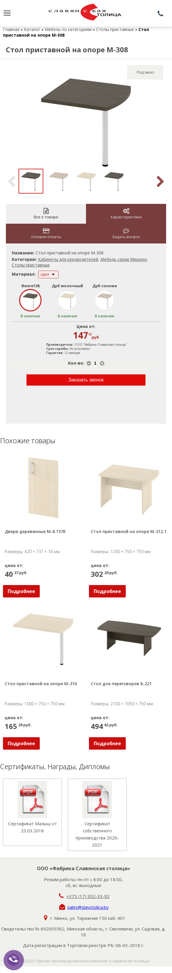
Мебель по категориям (68, 29)
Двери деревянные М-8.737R (35, 531)
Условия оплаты (46, 233)
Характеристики (126, 214)
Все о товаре (46, 214)
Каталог (32, 29)
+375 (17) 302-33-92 (88, 896)
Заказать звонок (86, 379)
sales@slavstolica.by (88, 907)
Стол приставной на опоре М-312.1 (128, 531)
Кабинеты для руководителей (68, 259)
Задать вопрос (126, 233)
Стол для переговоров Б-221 (121, 683)
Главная (11, 29)
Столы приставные (115, 29)
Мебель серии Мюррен (123, 259)
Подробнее (21, 591)
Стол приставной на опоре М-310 (41, 683)
